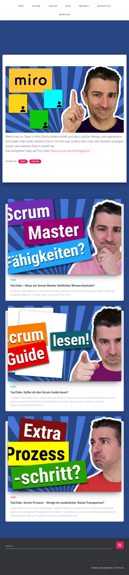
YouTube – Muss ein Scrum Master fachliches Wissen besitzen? (52, 285)
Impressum (64, 14)
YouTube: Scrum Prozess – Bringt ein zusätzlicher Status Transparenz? (57, 502)
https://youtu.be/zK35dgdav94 (70, 151)
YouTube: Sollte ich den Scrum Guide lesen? (39, 392)
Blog (68, 6)
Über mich (84, 6)
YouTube (36, 6)
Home (21, 6)
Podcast (53, 6)
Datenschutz (104, 6)
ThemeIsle (118, 567)
